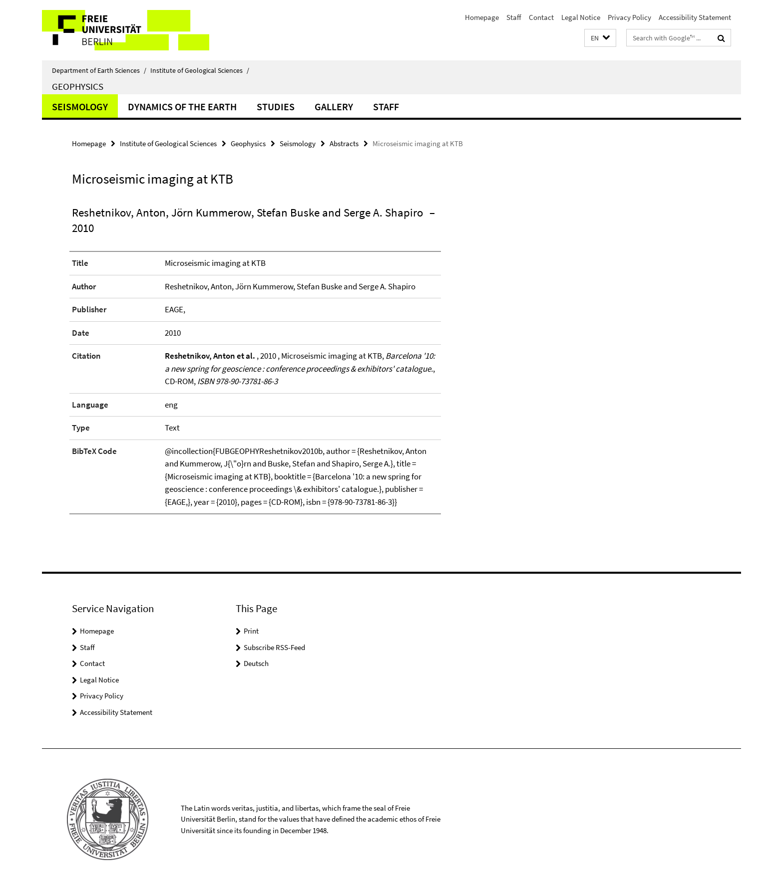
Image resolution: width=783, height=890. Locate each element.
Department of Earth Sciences (99, 70)
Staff (513, 17)
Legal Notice (580, 17)
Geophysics (77, 86)
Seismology (80, 106)
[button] (600, 38)
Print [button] (251, 631)
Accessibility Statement (695, 17)
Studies (276, 106)
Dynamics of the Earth (182, 106)
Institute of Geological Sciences (199, 70)
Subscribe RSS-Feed (274, 647)
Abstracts (344, 143)
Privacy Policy (629, 17)
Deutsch (256, 663)
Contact (541, 17)
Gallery (334, 106)
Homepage (482, 17)
